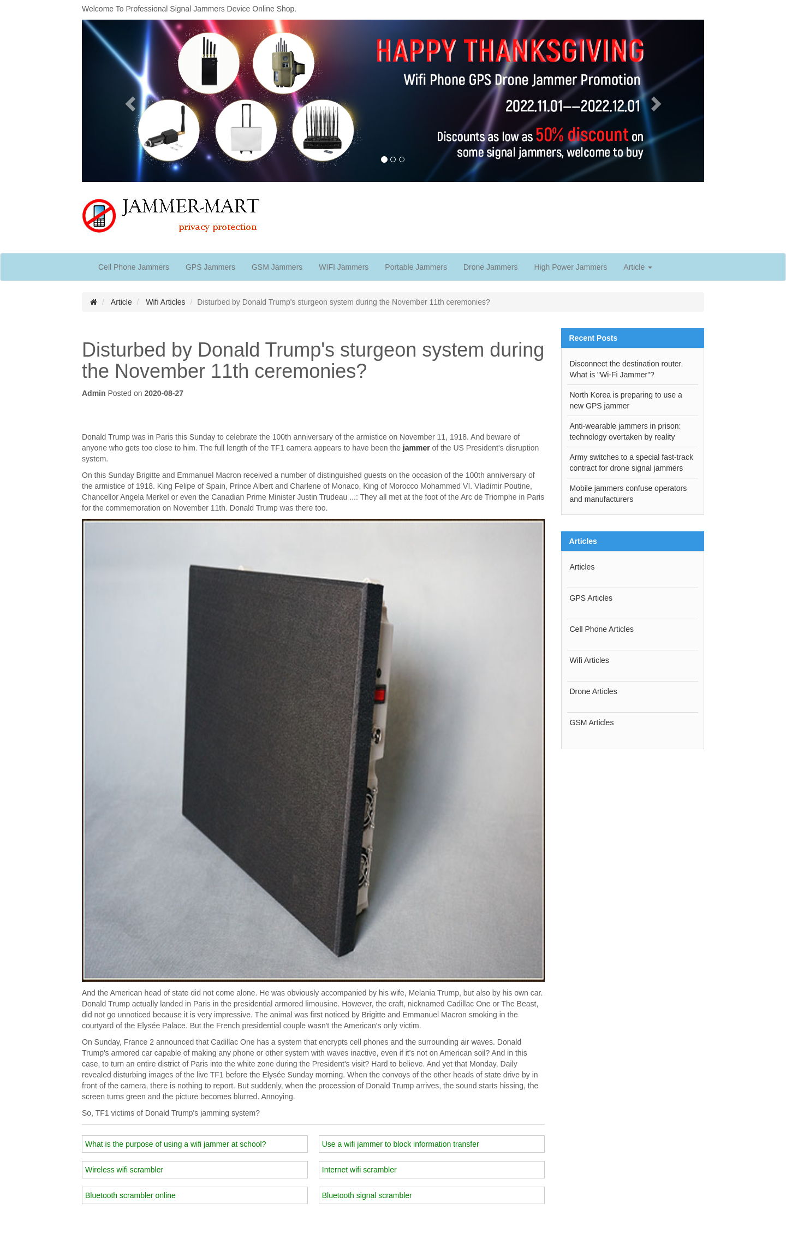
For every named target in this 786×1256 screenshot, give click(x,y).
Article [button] (637, 267)
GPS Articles (591, 598)
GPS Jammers (210, 267)
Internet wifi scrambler (359, 1169)
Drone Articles (593, 691)
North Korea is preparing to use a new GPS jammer (626, 400)
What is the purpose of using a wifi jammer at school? (175, 1144)
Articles (582, 566)
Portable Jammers (416, 267)
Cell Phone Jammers (133, 267)
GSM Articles (592, 722)
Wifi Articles (165, 302)
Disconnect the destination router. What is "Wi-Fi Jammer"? (626, 369)
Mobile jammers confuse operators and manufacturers (628, 493)
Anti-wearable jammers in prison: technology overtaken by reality (625, 431)
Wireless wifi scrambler (124, 1169)
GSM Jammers (277, 267)
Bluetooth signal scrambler (367, 1195)
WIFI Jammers (343, 267)
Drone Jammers (490, 267)
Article (121, 302)
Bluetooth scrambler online (130, 1195)
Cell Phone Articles (602, 629)
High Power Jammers (570, 267)
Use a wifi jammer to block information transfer (400, 1144)
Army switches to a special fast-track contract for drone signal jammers (631, 462)
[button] (128, 101)
